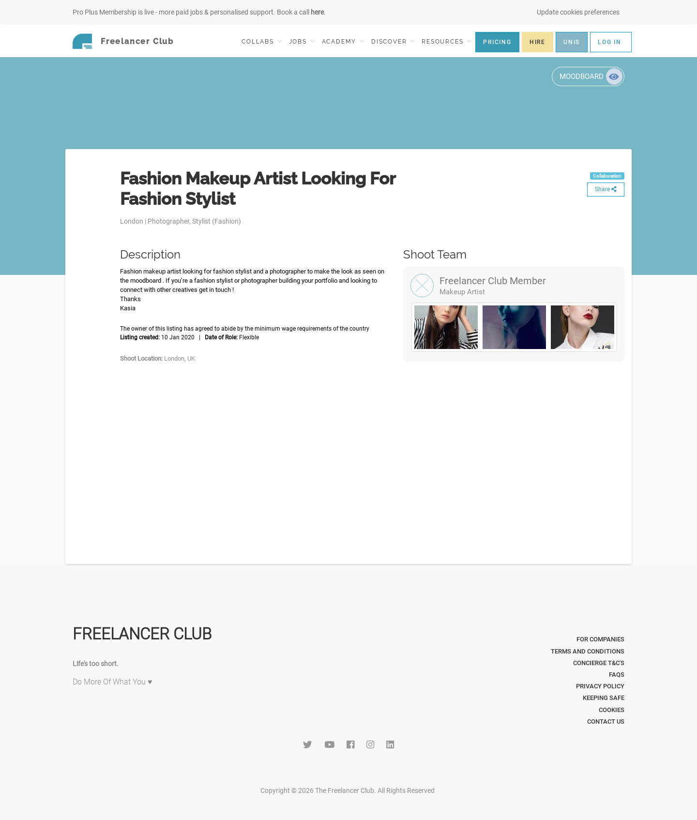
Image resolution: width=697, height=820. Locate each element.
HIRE (537, 42)
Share (606, 189)
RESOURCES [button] (446, 41)
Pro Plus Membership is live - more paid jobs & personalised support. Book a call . (199, 12)
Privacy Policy (600, 686)
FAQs (616, 674)
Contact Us (605, 721)
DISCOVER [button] (393, 41)
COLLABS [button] (262, 41)
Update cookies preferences (578, 12)
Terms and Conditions (587, 651)
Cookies (611, 710)
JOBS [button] (302, 41)
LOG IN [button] (609, 42)
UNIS (571, 42)
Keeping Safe (603, 697)
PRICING (497, 42)
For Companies (600, 639)
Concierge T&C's (598, 663)
